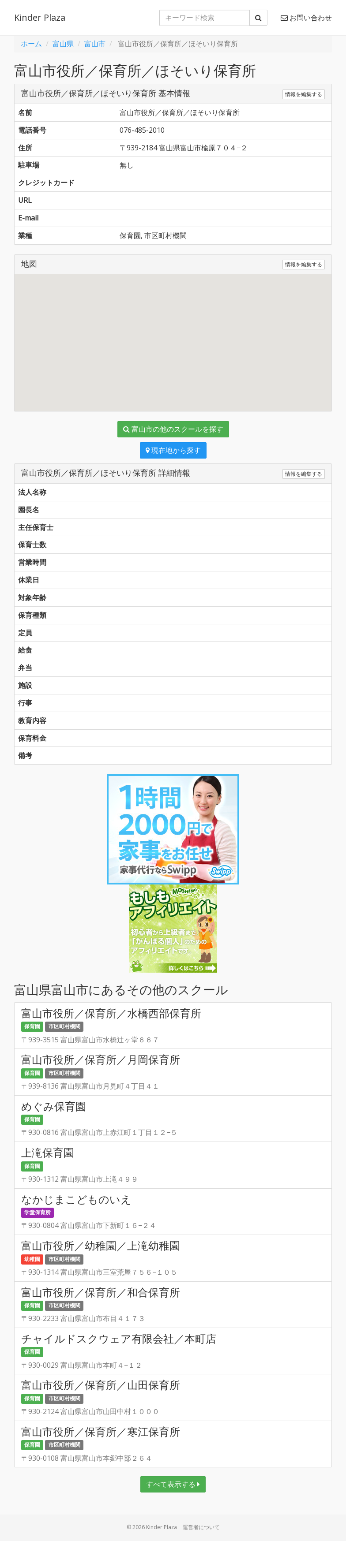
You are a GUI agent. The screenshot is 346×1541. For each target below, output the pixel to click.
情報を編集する (303, 94)
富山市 (94, 44)
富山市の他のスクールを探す (173, 429)
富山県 (63, 44)
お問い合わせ (306, 17)
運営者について (201, 1527)
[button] (173, 334)
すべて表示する (173, 1484)
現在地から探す (173, 450)
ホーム (31, 44)
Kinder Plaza (39, 17)
